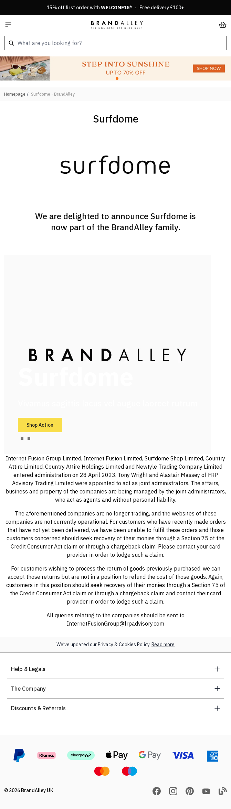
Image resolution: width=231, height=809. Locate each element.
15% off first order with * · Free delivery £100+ (115, 7)
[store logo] (117, 25)
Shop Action (40, 425)
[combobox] (115, 43)
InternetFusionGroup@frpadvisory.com (115, 623)
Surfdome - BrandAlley (53, 94)
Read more (163, 644)
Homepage (14, 94)
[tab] (22, 438)
